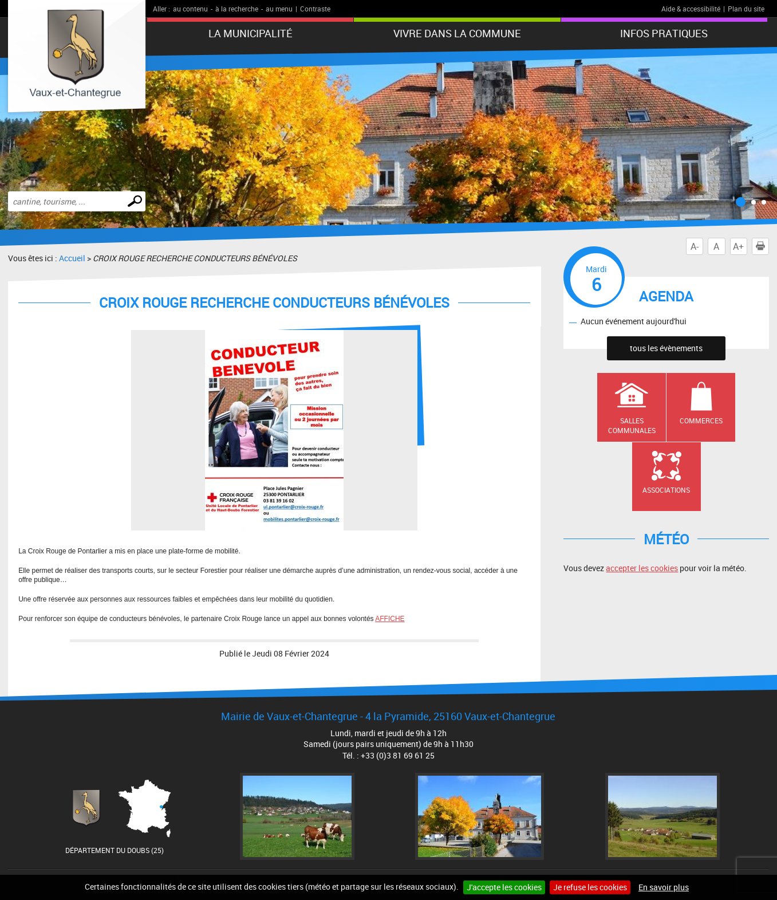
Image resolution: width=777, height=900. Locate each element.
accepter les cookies (642, 568)
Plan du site (746, 8)
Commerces (701, 420)
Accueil (72, 258)
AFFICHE (389, 619)
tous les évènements (666, 348)
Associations (666, 489)
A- (695, 246)
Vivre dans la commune (457, 33)
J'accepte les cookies (504, 887)
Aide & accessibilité (690, 8)
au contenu (190, 8)
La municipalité (250, 33)
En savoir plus (663, 887)
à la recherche (236, 8)
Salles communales (632, 425)
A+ (738, 246)
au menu (279, 8)
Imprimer (763, 246)
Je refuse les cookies (590, 887)
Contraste (315, 8)
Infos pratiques (664, 33)
